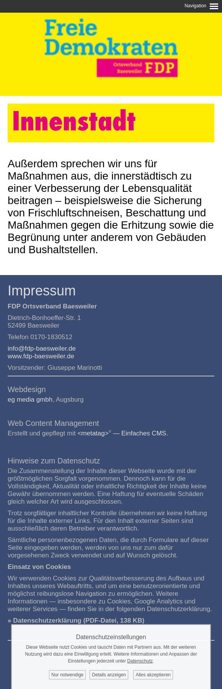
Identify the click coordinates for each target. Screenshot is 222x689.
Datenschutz (140, 661)
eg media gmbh (30, 399)
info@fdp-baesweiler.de (42, 348)
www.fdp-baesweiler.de (41, 356)
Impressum (42, 290)
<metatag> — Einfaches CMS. (122, 433)
